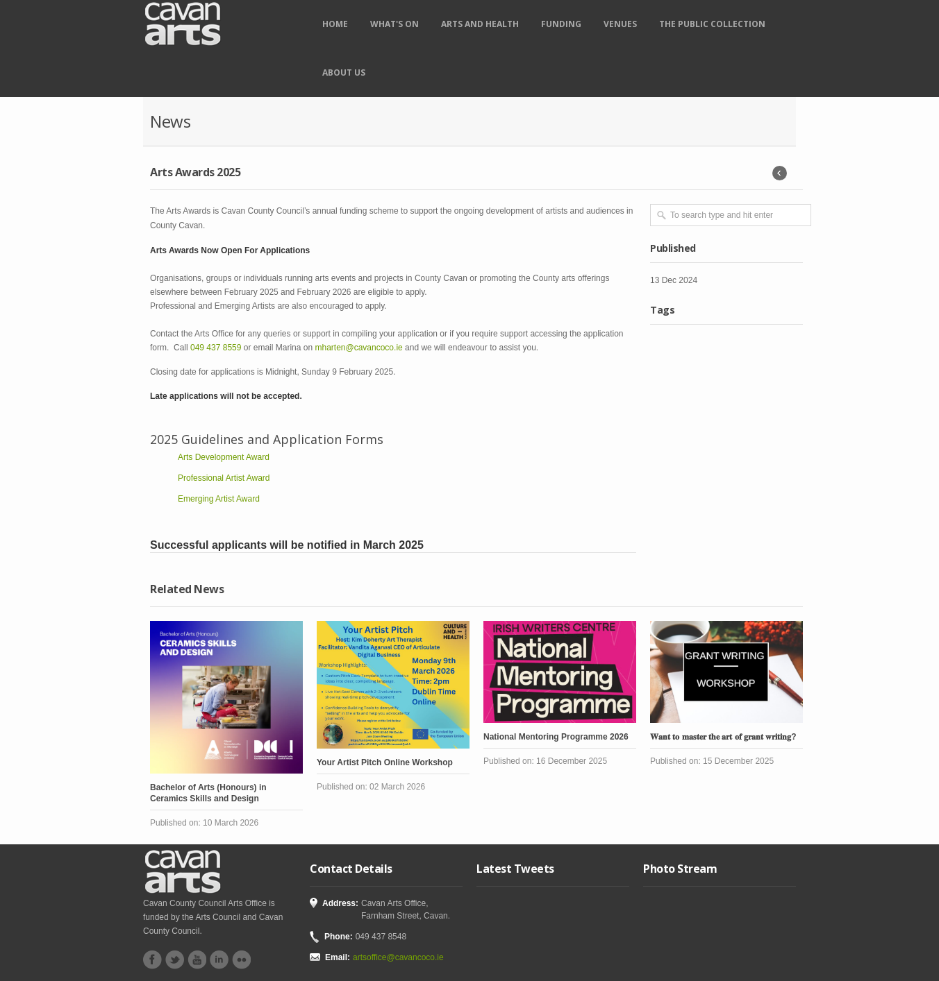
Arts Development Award (223, 457)
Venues (620, 24)
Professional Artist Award (224, 478)
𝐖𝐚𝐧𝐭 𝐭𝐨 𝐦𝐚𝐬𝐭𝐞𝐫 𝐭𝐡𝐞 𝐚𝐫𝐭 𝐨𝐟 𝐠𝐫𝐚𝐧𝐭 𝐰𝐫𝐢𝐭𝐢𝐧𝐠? (723, 737)
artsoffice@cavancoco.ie (398, 957)
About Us (343, 72)
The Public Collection (712, 24)
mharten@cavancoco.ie (358, 347)
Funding (561, 24)
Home (335, 24)
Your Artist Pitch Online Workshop (385, 762)
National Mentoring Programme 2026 (556, 737)
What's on (394, 24)
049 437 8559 (215, 347)
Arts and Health (480, 24)
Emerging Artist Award (219, 499)
